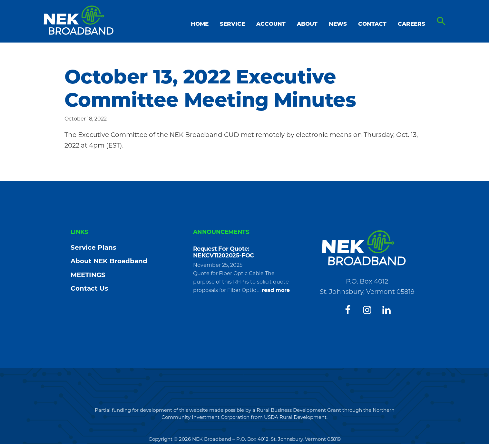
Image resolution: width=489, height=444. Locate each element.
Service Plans (93, 247)
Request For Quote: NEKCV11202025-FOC (223, 252)
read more (276, 290)
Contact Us (89, 288)
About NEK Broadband (109, 261)
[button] (441, 21)
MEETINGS (88, 275)
